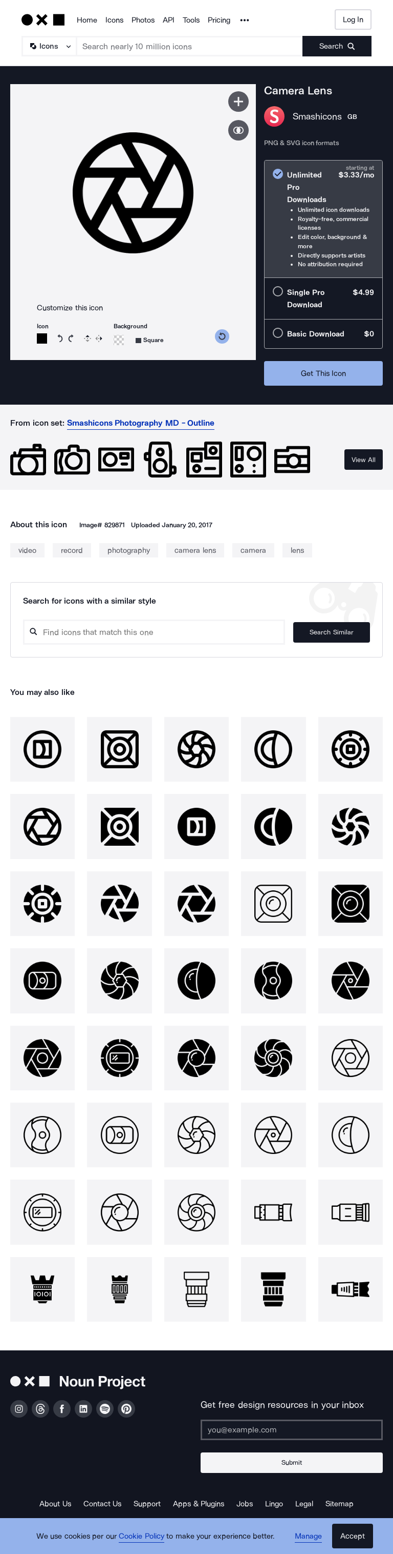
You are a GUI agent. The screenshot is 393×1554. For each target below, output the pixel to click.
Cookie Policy (141, 1536)
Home (87, 20)
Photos (143, 20)
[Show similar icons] (238, 130)
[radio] (323, 219)
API (168, 20)
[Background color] (118, 340)
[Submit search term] (337, 46)
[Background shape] (150, 340)
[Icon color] (42, 338)
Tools (191, 20)
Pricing (219, 20)
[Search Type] (48, 46)
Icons (114, 20)
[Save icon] (238, 101)
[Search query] (154, 632)
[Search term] (189, 46)
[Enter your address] (292, 1430)
